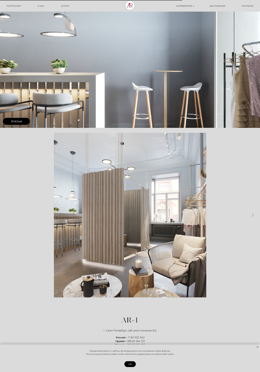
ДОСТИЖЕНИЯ (217, 6)
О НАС (40, 6)
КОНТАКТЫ (247, 6)
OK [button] (130, 364)
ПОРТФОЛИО (14, 6)
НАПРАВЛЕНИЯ (184, 6)
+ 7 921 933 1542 (135, 337)
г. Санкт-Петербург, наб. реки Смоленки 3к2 (130, 330)
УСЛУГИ (65, 6)
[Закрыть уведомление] (257, 347)
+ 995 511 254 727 (135, 341)
